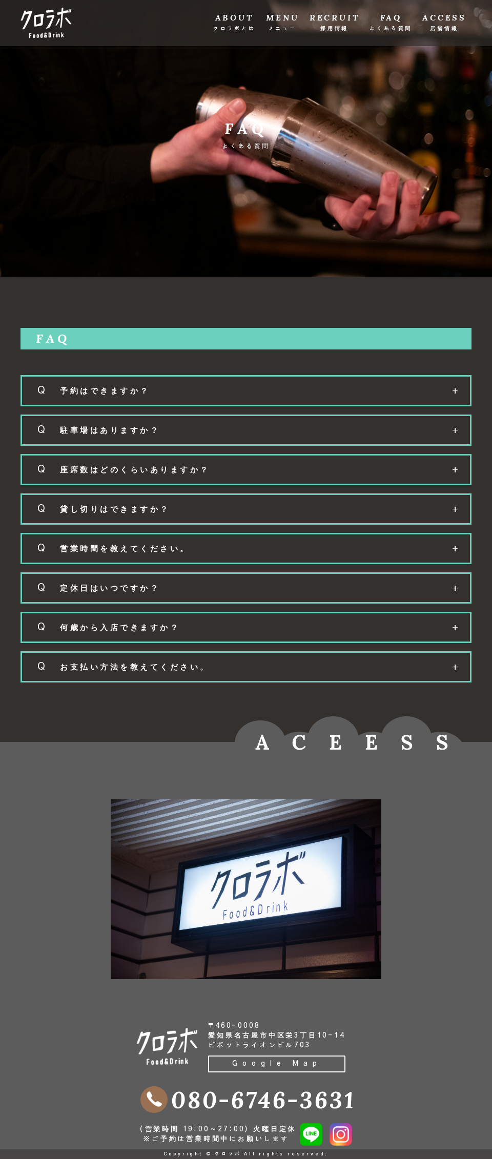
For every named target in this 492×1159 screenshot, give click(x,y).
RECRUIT (335, 21)
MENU (282, 21)
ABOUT (234, 21)
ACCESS (444, 21)
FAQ (391, 21)
